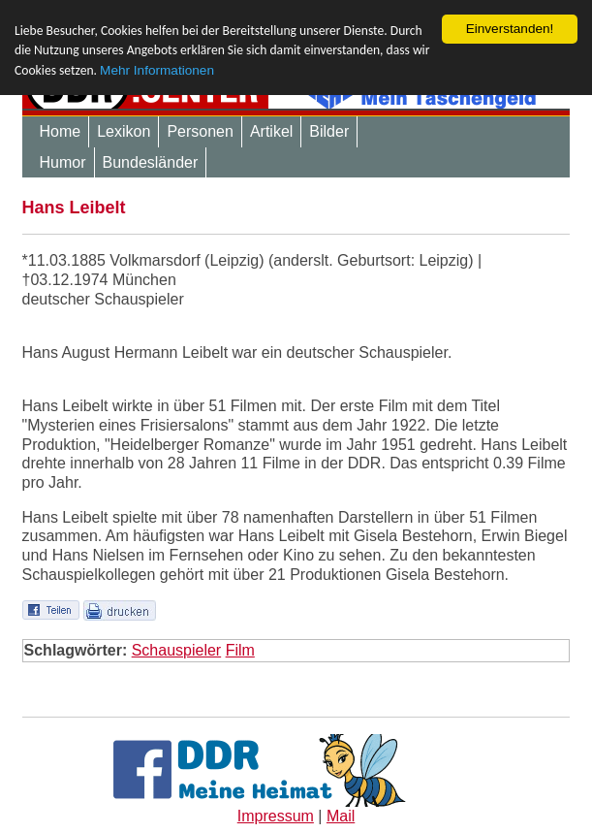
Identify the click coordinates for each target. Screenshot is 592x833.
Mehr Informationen (157, 70)
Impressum (275, 815)
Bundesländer (151, 162)
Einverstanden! (510, 28)
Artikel (271, 131)
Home (60, 131)
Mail (341, 815)
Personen (200, 131)
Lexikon (123, 131)
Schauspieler (177, 650)
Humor (63, 162)
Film (240, 650)
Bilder (329, 131)
